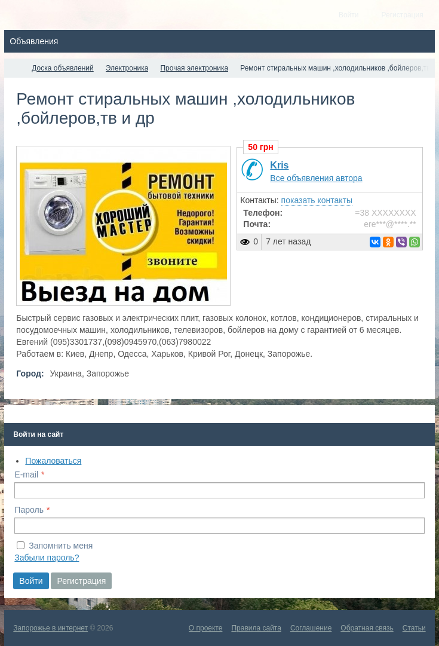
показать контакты (317, 200)
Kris (279, 165)
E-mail (26, 474)
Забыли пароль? (46, 557)
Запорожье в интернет (50, 628)
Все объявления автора (316, 178)
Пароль (29, 510)
